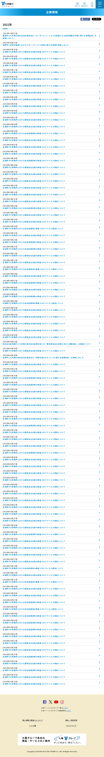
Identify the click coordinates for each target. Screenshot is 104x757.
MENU (100, 6)
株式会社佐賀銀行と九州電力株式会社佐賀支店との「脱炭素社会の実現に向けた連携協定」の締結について (47, 344)
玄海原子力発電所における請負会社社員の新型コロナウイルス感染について (34, 52)
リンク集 (32, 726)
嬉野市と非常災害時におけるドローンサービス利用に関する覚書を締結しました (36, 45)
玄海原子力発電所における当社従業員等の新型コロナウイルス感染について (34, 133)
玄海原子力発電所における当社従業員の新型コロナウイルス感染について (33, 228)
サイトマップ (71, 726)
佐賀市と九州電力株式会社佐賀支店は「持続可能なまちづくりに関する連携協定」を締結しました (43, 357)
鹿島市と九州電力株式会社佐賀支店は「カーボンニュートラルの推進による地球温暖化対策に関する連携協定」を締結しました (50, 36)
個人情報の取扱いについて (32, 720)
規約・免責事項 (71, 720)
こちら (65, 708)
